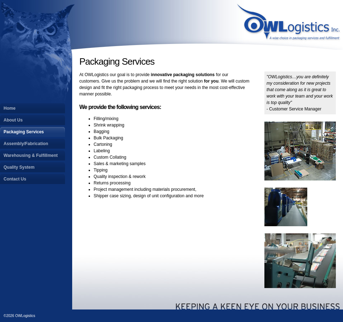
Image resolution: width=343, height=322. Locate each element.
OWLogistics (289, 25)
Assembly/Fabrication (26, 143)
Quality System (19, 167)
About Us (13, 120)
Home (9, 108)
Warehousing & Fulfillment (31, 155)
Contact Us (15, 179)
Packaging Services (24, 131)
